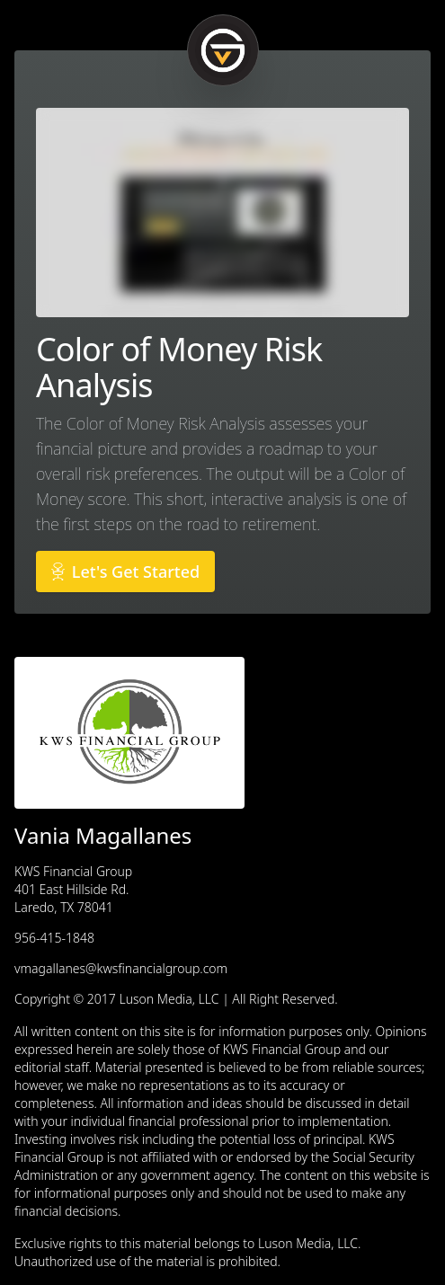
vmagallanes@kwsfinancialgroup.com (120, 968)
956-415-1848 (54, 937)
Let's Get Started (125, 571)
